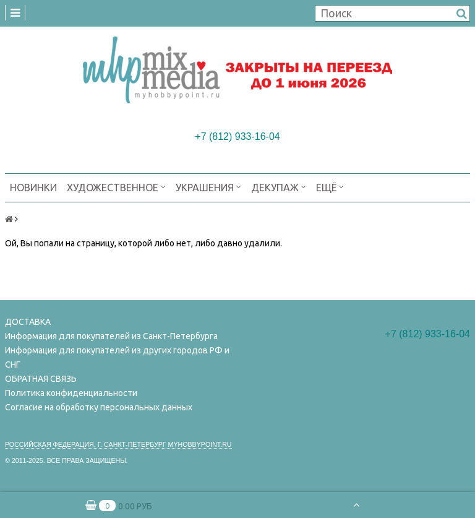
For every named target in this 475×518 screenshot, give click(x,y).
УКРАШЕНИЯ (208, 186)
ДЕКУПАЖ (278, 186)
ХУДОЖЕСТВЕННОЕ (116, 186)
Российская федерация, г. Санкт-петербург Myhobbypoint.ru (118, 444)
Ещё (330, 186)
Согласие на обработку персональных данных (98, 407)
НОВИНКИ (33, 187)
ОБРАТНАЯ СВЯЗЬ (41, 379)
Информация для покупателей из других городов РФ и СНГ (117, 357)
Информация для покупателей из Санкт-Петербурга (111, 336)
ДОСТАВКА (28, 322)
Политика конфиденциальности (71, 393)
